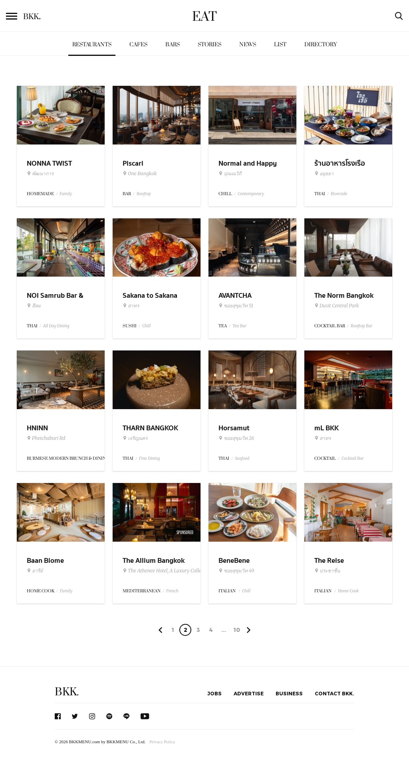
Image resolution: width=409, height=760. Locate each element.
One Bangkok (140, 173)
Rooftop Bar (361, 326)
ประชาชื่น (327, 570)
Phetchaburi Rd (46, 438)
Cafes (138, 44)
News (247, 44)
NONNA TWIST (49, 163)
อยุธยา (324, 173)
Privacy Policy (162, 741)
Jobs (214, 693)
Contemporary (251, 193)
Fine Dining (149, 458)
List (280, 44)
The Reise (329, 560)
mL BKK (326, 428)
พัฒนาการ (40, 173)
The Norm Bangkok (343, 295)
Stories (209, 44)
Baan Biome (45, 560)
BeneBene (234, 560)
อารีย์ (35, 570)
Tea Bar (239, 326)
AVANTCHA (235, 295)
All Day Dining (56, 326)
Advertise (249, 693)
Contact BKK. (334, 693)
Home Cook (348, 591)
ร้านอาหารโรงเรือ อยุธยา (339, 168)
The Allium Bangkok (154, 560)
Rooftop (144, 193)
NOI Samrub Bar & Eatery (55, 300)
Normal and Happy (247, 163)
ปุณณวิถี (229, 173)
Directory (320, 44)
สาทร (131, 305)
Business (289, 693)
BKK (32, 16)
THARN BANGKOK (150, 428)
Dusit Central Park (336, 305)
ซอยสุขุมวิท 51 (235, 305)
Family (66, 193)
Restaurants (91, 44)
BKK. (67, 692)
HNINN (37, 428)
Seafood (242, 458)
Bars (172, 44)
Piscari (133, 163)
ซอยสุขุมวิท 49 (236, 570)
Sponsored (185, 532)
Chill (146, 326)
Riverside (339, 193)
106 (236, 631)
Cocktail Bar (352, 458)
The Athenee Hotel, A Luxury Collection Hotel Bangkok (184, 570)
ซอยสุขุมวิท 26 (236, 438)
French (172, 591)
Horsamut (234, 428)
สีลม (34, 305)
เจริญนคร (135, 438)
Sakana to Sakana (150, 295)
